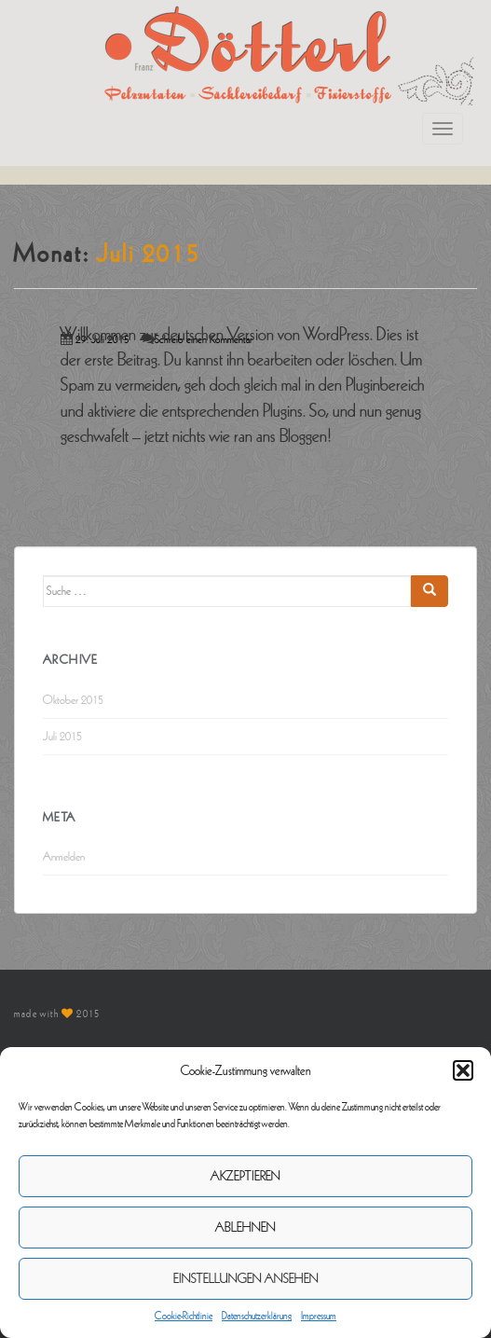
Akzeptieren (245, 1176)
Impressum (318, 1315)
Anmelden (64, 856)
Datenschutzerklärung (257, 1315)
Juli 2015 (62, 736)
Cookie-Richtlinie (183, 1315)
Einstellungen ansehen (246, 1279)
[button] (463, 1070)
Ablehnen (245, 1228)
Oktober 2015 (73, 700)
